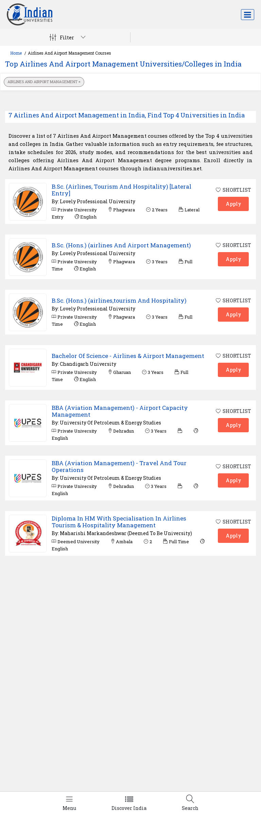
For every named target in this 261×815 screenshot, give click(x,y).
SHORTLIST (233, 190)
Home (16, 53)
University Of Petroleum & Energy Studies (110, 422)
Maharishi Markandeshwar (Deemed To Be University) (126, 533)
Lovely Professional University (97, 201)
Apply (233, 204)
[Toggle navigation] (247, 14)
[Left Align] (69, 803)
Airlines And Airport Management (44, 81)
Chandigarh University (88, 364)
